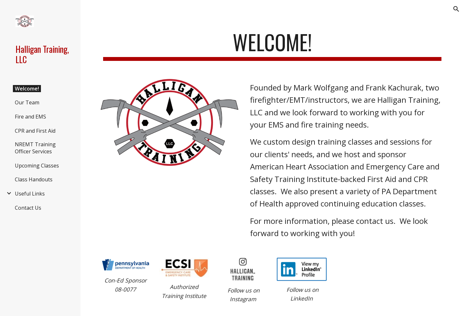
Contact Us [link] (28, 207)
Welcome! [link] (27, 88)
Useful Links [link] (30, 193)
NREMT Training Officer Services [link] (35, 148)
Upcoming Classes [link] (37, 165)
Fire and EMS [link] (30, 116)
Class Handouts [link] (34, 179)
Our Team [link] (27, 102)
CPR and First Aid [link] (35, 130)
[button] (456, 9)
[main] (272, 45)
